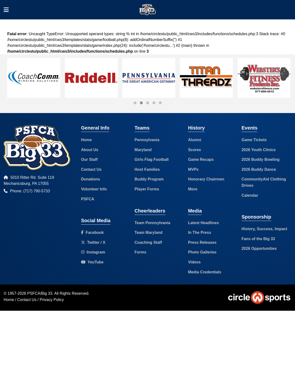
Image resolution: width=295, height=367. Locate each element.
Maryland (143, 150)
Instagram (93, 252)
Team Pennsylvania (152, 223)
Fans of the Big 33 (258, 239)
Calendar (250, 195)
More (192, 189)
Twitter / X (93, 242)
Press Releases (202, 242)
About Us (89, 150)
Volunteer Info (94, 189)
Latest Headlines (203, 223)
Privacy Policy (52, 300)
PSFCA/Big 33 (39, 293)
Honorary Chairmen (206, 179)
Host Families (147, 169)
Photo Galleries (202, 252)
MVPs (193, 169)
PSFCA (87, 199)
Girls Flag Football (152, 159)
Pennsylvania (147, 140)
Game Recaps (201, 159)
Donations (90, 179)
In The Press (199, 232)
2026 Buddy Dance (259, 169)
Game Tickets (254, 140)
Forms (140, 252)
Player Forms (147, 189)
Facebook (92, 232)
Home (86, 140)
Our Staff (89, 159)
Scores (194, 150)
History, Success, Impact (264, 229)
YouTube (92, 262)
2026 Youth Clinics (259, 150)
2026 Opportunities (259, 248)
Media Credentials (204, 272)
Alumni (194, 140)
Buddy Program (149, 179)
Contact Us (91, 169)
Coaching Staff (148, 242)
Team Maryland (148, 232)
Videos (194, 262)
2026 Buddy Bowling (260, 159)
